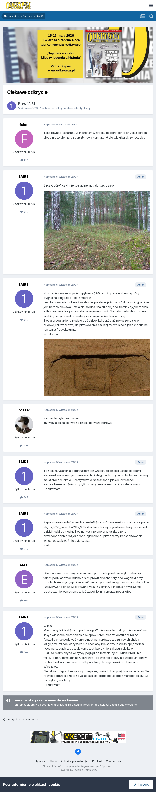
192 (24, 160)
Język (40, 761)
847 (24, 211)
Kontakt (97, 761)
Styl (53, 761)
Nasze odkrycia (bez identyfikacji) (68, 108)
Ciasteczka (113, 761)
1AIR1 (31, 103)
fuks (23, 125)
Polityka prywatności (74, 761)
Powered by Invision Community (78, 769)
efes (23, 565)
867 (24, 600)
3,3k (24, 445)
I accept (141, 784)
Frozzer (23, 410)
